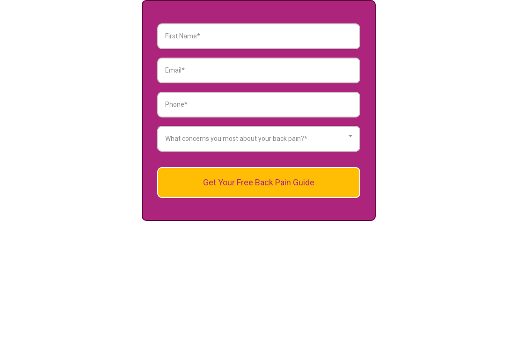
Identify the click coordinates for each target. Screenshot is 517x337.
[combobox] (258, 139)
